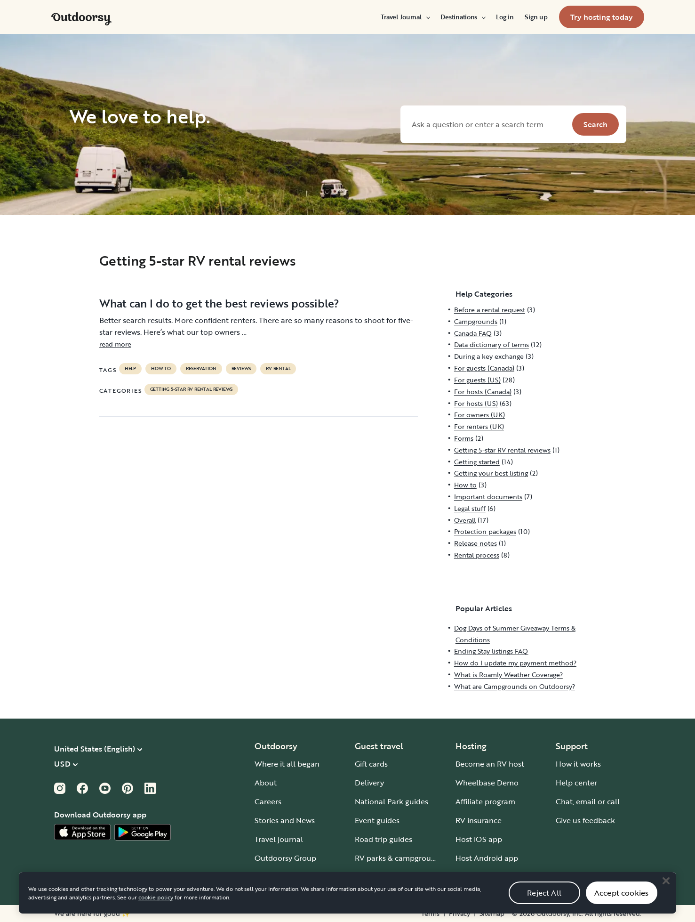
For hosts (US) (476, 403)
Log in (504, 17)
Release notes (475, 543)
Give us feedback (585, 820)
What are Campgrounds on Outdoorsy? (514, 686)
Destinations (462, 17)
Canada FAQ (473, 333)
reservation (201, 369)
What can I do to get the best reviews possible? (219, 303)
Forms (463, 438)
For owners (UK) (479, 415)
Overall (465, 520)
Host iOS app (478, 839)
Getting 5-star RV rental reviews (191, 389)
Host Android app (486, 858)
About (266, 782)
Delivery (369, 782)
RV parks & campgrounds (399, 858)
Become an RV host (489, 763)
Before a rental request (489, 310)
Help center (576, 782)
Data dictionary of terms (491, 344)
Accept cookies (621, 902)
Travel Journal (405, 17)
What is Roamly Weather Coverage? (508, 674)
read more (115, 344)
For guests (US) (477, 380)
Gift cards (371, 763)
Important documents (488, 496)
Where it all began (287, 763)
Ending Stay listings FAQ (491, 651)
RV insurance (478, 820)
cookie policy (155, 907)
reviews (241, 369)
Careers (268, 801)
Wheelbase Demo (487, 782)
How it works (578, 763)
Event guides (377, 820)
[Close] (665, 890)
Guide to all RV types (391, 876)
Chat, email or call (588, 801)
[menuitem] (405, 17)
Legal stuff (470, 508)
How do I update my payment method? (515, 663)
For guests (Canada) (484, 368)
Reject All (544, 902)
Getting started (477, 462)
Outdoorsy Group (285, 858)
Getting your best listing (491, 473)
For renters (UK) (479, 426)
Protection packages (485, 531)
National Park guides (391, 801)
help (130, 369)
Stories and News (285, 820)
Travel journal (279, 839)
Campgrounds (475, 321)
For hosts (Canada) (482, 391)
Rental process (476, 555)
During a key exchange (489, 356)
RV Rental (278, 369)
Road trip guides (383, 839)
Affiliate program (485, 801)
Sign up (536, 17)
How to (161, 369)
